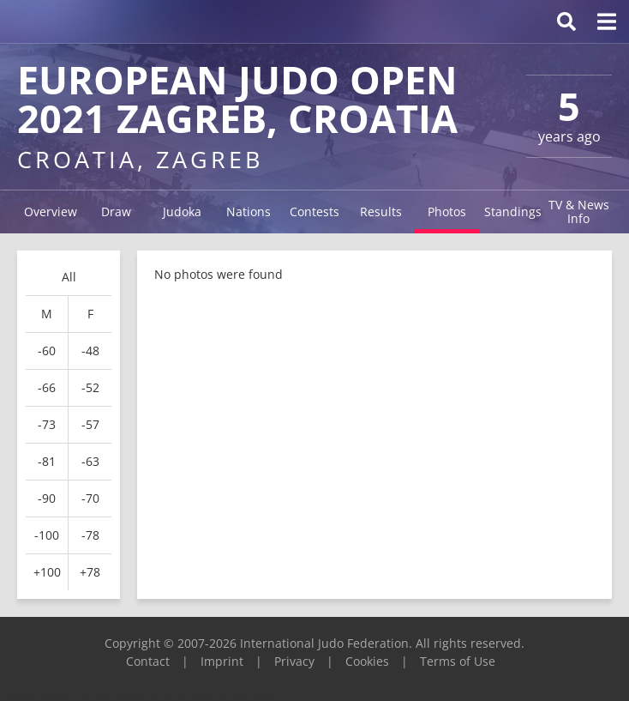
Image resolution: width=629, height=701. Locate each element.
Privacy (294, 661)
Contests (314, 211)
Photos (447, 211)
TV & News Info (578, 211)
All (69, 277)
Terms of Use (457, 661)
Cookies (367, 661)
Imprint (222, 661)
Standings (513, 211)
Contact (148, 661)
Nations (248, 211)
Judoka (182, 211)
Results (381, 211)
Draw (116, 211)
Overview (50, 211)
